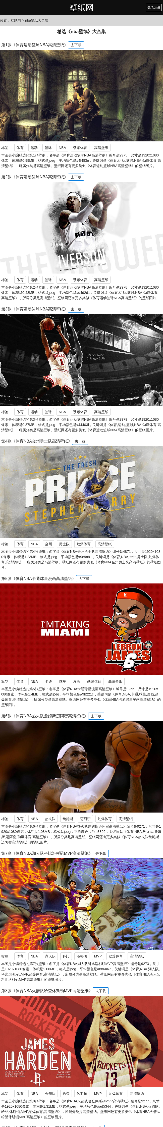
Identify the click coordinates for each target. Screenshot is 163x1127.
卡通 (48, 681)
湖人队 (50, 956)
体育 (20, 148)
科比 (66, 956)
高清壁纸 (101, 148)
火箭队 (50, 1094)
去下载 (76, 45)
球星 (62, 681)
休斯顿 (82, 1094)
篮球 (48, 148)
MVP (98, 956)
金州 (48, 544)
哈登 (66, 1094)
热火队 (50, 819)
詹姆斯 (68, 819)
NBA (62, 148)
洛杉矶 (82, 956)
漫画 (76, 681)
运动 (34, 148)
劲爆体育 (80, 148)
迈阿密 (85, 819)
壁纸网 (82, 7)
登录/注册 (153, 7)
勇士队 (64, 544)
